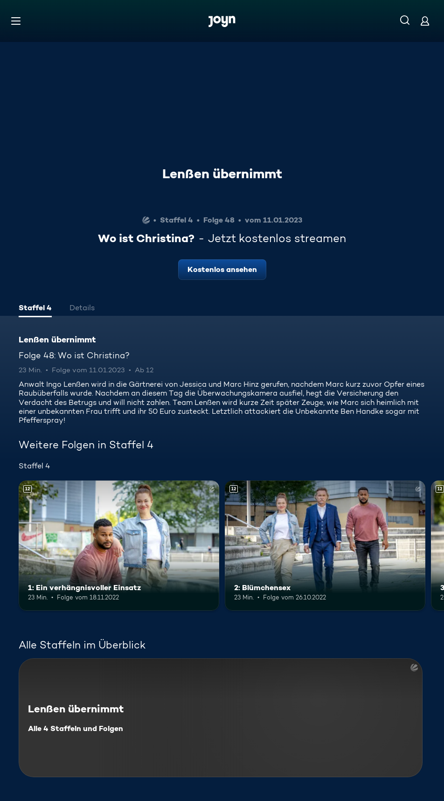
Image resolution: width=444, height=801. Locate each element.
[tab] (35, 308)
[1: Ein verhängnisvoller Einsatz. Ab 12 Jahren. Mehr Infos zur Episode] (119, 546)
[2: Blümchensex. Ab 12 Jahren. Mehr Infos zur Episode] (325, 546)
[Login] (424, 21)
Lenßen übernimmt (222, 173)
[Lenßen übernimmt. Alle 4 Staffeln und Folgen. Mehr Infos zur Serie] (221, 717)
